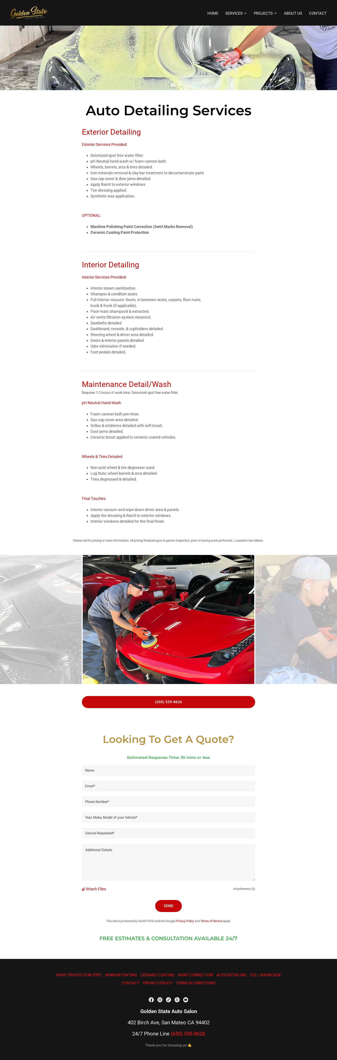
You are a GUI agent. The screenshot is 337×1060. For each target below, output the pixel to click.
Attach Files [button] (96, 889)
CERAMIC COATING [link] (157, 975)
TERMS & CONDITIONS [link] (195, 983)
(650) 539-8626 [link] (188, 1034)
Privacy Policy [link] (185, 921)
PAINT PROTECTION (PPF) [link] (79, 975)
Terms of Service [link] (211, 921)
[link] (28, 12)
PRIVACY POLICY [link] (157, 983)
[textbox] (168, 770)
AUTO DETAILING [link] (231, 975)
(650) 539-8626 (168, 702)
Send (168, 906)
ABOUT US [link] (293, 13)
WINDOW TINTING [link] (121, 975)
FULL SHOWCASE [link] (265, 975)
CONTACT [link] (318, 13)
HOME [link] (212, 13)
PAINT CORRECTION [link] (195, 975)
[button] (236, 13)
